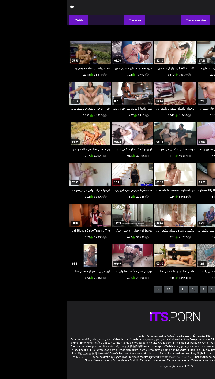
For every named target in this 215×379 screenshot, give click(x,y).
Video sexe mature (135, 360)
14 (101, 289)
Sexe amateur (35, 360)
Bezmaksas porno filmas (43, 349)
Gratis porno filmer (88, 353)
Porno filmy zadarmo (178, 349)
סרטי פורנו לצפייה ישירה (163, 357)
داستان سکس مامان (33, 339)
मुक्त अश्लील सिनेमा (92, 357)
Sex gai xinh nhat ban (176, 339)
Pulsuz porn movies (168, 353)
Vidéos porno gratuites (162, 360)
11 (116, 289)
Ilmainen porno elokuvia (126, 342)
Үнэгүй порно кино (16, 349)
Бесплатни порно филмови (126, 349)
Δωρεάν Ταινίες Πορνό (194, 357)
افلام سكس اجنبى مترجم (92, 339)
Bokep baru (187, 353)
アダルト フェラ (12, 357)
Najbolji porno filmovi (143, 353)
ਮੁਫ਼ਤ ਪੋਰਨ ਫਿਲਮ (33, 346)
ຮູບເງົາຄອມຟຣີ (52, 357)
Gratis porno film (98, 349)
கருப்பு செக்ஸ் (174, 342)
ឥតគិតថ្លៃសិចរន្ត (51, 346)
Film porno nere (153, 339)
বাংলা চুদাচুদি (26, 342)
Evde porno (9, 339)
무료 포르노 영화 (20, 353)
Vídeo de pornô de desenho (62, 339)
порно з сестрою (86, 346)
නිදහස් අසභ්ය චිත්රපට (115, 357)
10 (126, 289)
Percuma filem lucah (64, 353)
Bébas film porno (138, 357)
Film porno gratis (33, 357)
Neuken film (114, 339)
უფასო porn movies (78, 342)
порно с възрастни (153, 342)
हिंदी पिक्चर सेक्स (156, 346)
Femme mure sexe (111, 360)
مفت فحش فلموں (121, 346)
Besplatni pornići (154, 349)
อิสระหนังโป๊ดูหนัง (40, 353)
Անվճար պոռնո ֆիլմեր (49, 342)
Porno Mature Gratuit (58, 360)
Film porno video (187, 360)
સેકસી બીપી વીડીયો (193, 342)
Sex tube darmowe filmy (114, 353)
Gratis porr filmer (101, 342)
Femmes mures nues (85, 360)
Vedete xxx (104, 346)
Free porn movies (133, 339)
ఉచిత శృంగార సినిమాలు (178, 346)
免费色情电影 (68, 346)
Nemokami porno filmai (73, 349)
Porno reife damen (201, 339)
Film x (21, 360)
